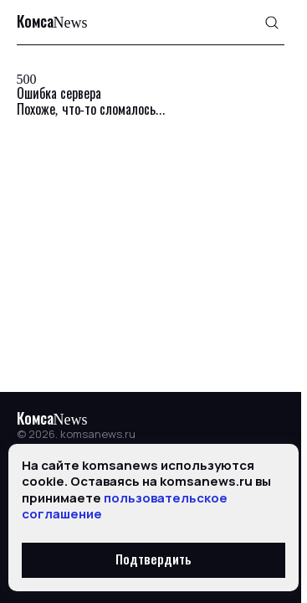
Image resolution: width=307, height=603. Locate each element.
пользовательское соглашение (125, 506)
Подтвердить (153, 560)
